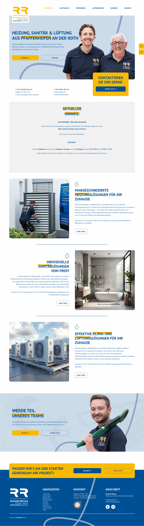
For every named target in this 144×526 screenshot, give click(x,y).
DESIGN (24, 517)
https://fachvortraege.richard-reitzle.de (72, 129)
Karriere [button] (55, 58)
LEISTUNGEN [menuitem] (64, 8)
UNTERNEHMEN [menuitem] (98, 8)
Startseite (46, 494)
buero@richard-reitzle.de (30, 95)
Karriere (45, 502)
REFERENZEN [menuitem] (81, 8)
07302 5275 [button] (55, 433)
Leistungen (47, 496)
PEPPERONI (19, 517)
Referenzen (47, 498)
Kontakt (45, 504)
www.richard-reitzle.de (88, 498)
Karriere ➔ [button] (25, 433)
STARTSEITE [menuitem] (48, 8)
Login (45, 510)
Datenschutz (47, 508)
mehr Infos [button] (81, 231)
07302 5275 (25, 92)
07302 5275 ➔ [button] (110, 89)
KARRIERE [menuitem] (114, 8)
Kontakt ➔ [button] (25, 58)
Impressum (47, 506)
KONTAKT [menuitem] (128, 8)
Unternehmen (48, 500)
